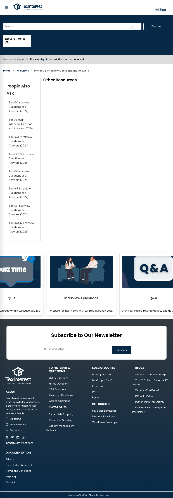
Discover (157, 26)
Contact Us (14, 430)
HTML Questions (59, 383)
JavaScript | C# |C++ (104, 380)
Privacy (10, 459)
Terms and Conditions (18, 471)
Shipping (11, 476)
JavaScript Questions (61, 395)
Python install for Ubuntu (149, 402)
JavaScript (98, 386)
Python (96, 397)
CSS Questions (58, 389)
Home (6, 70)
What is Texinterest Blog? (150, 374)
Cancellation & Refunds (19, 465)
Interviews (22, 70)
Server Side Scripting (61, 414)
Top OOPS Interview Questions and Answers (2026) (21, 158)
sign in (44, 59)
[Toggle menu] (6, 7)
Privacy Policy (16, 424)
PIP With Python (144, 396)
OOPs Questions (58, 378)
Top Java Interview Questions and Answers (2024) (20, 141)
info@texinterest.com (19, 443)
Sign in (162, 9)
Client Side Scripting (60, 420)
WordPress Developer (105, 422)
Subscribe (122, 350)
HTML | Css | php (102, 374)
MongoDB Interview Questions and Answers (61, 70)
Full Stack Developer (104, 410)
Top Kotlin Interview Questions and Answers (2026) (21, 227)
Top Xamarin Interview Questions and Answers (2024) (21, 124)
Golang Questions (59, 401)
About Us (13, 419)
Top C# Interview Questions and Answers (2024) (19, 107)
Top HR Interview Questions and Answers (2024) (20, 193)
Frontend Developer (103, 416)
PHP (94, 391)
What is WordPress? (147, 390)
